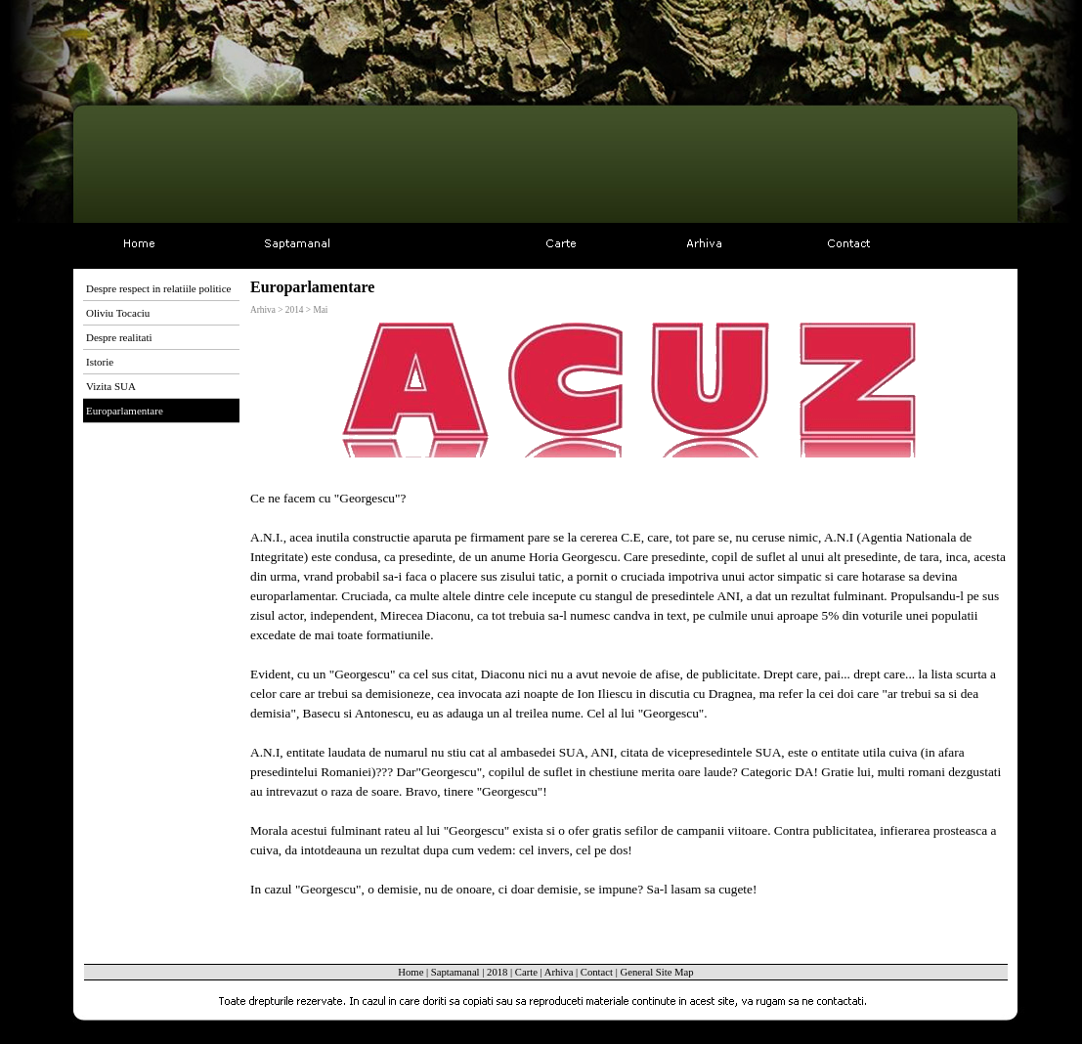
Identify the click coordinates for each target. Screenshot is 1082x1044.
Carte (526, 972)
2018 (497, 972)
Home (410, 972)
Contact (597, 972)
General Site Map (656, 972)
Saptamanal (455, 972)
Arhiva (559, 972)
